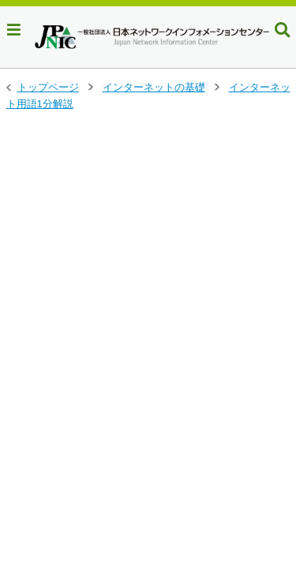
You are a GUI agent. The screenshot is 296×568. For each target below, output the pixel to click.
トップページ (48, 87)
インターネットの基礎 (154, 87)
